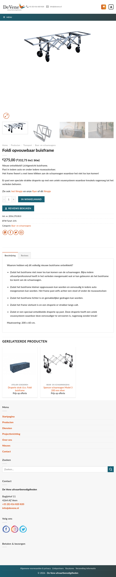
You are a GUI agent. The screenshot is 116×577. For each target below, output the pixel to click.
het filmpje (17, 191)
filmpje (47, 191)
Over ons (7, 439)
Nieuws (6, 445)
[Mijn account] (111, 6)
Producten (15, 145)
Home (5, 145)
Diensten (7, 428)
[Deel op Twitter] (15, 232)
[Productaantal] (9, 199)
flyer (34, 191)
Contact (6, 451)
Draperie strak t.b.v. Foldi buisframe (20, 389)
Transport (27, 145)
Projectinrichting (11, 433)
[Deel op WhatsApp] (5, 232)
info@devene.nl (54, 6)
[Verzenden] (111, 469)
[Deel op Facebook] (10, 232)
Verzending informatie (86, 568)
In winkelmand (31, 199)
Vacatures (69, 568)
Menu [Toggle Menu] (7, 17)
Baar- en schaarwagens (45, 145)
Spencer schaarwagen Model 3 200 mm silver (58, 389)
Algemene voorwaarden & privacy (35, 568)
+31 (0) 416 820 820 (35, 6)
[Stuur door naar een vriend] (21, 232)
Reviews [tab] (24, 255)
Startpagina (8, 416)
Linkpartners (58, 568)
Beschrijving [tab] (10, 255)
